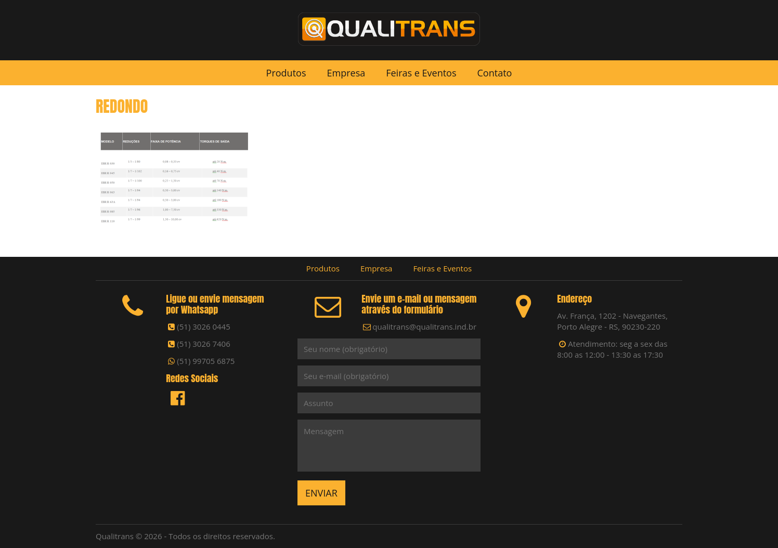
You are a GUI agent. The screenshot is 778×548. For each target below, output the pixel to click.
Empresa (346, 73)
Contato (494, 73)
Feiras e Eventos (421, 73)
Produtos (286, 73)
